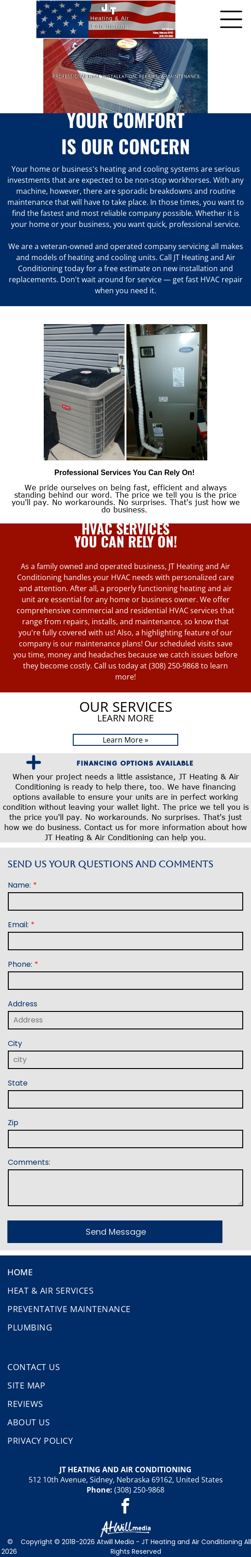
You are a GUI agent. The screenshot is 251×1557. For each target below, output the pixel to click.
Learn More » (125, 740)
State (18, 1083)
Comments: (29, 1162)
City (15, 1043)
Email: (18, 924)
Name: (19, 885)
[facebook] (125, 1507)
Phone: (20, 964)
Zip (13, 1122)
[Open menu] (231, 19)
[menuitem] (125, 1272)
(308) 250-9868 (139, 1490)
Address (22, 1004)
